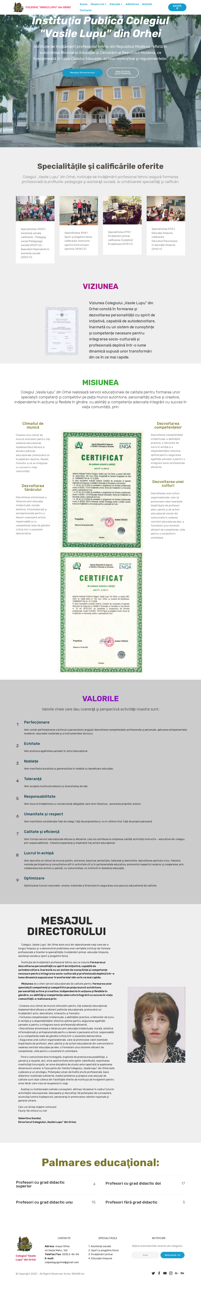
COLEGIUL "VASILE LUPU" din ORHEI (49, 7)
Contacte (87, 10)
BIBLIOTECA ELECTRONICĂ (124, 73)
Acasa (85, 4)
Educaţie (116, 4)
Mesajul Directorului (81, 73)
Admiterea (133, 4)
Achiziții (148, 4)
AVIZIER (177, 7)
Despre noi (98, 4)
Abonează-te (172, 1261)
